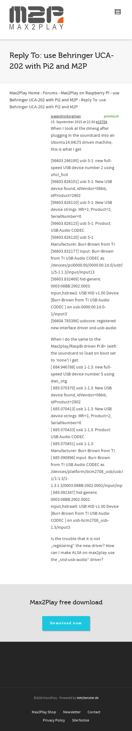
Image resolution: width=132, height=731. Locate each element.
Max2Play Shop (44, 712)
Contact (94, 712)
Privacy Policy (54, 720)
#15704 (101, 122)
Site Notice (80, 720)
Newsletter (72, 712)
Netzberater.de (87, 698)
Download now (66, 623)
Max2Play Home (25, 93)
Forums (50, 93)
